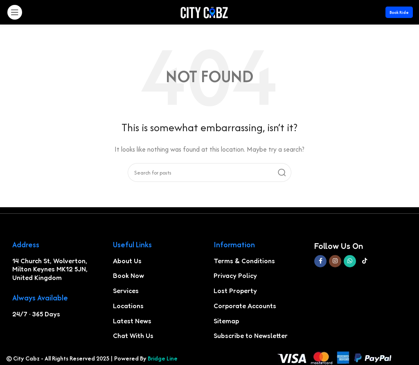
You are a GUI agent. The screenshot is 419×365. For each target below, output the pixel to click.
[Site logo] (204, 11)
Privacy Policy (235, 275)
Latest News (132, 321)
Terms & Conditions (244, 261)
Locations (128, 306)
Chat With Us (133, 335)
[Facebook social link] (320, 261)
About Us (127, 261)
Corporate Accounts (245, 306)
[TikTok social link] (364, 261)
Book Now (128, 275)
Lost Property (235, 291)
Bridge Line (163, 358)
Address (25, 244)
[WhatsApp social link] (350, 261)
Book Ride (399, 12)
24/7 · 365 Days (36, 314)
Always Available (40, 297)
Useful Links (132, 244)
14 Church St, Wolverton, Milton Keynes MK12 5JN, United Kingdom (50, 269)
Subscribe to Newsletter (251, 335)
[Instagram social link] (335, 261)
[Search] (209, 172)
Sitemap (226, 321)
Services (126, 291)
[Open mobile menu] (14, 12)
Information (234, 244)
